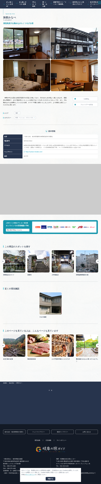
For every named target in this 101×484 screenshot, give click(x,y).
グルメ (78, 6)
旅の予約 (86, 6)
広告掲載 (48, 440)
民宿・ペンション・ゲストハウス (25, 126)
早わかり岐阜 (33, 12)
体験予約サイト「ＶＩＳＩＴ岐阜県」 (58, 11)
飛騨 (17, 121)
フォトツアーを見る (83, 113)
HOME (5, 383)
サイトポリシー (61, 440)
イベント (70, 6)
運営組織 (37, 440)
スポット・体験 (60, 6)
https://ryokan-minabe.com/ (33, 160)
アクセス (95, 6)
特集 (40, 6)
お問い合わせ (87, 432)
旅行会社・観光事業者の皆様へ (76, 2)
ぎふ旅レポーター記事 (21, 11)
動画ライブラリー (62, 432)
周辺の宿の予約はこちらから (18, 238)
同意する (50, 479)
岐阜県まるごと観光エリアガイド (77, 11)
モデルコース (48, 6)
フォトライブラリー (38, 432)
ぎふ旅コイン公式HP (8, 12)
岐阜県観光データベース (92, 12)
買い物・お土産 (43, 12)
